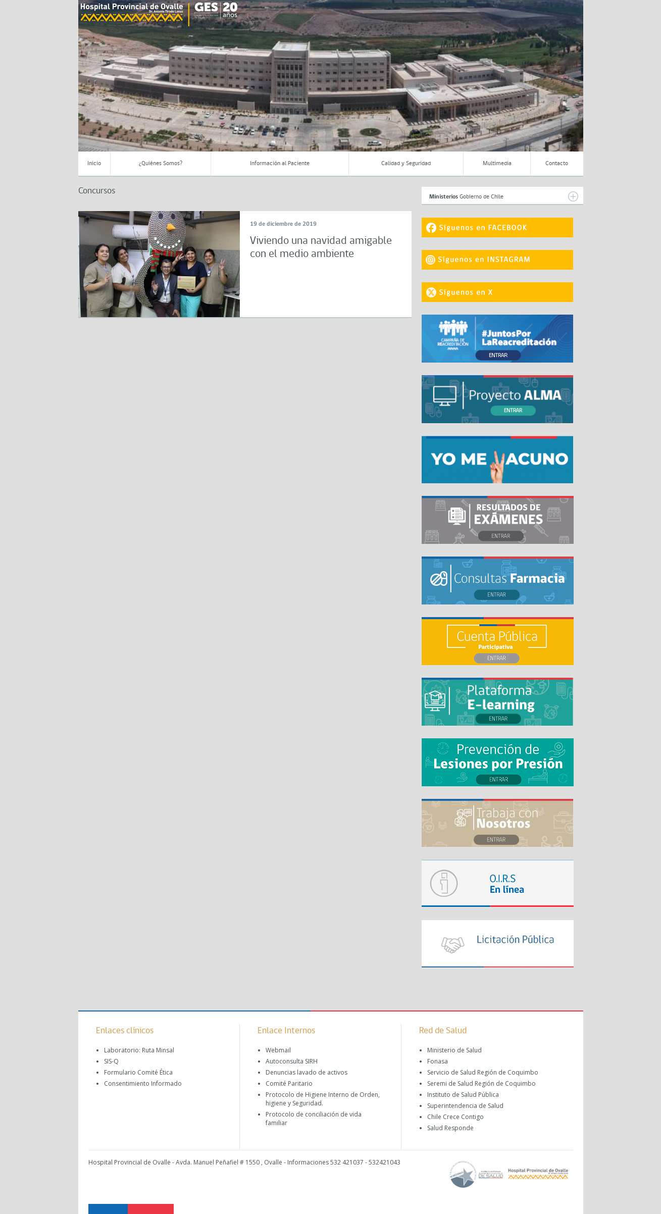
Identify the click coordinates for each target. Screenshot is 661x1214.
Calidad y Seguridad (406, 164)
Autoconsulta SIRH (292, 1061)
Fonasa (437, 1061)
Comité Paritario (289, 1083)
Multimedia (497, 164)
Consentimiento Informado (143, 1083)
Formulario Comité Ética (138, 1072)
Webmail (278, 1050)
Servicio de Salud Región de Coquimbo (482, 1072)
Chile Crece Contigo (455, 1116)
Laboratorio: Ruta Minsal (139, 1050)
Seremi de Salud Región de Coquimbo (481, 1083)
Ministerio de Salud (454, 1050)
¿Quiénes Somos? (160, 164)
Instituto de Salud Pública (463, 1094)
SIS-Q (111, 1061)
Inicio (94, 164)
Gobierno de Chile (503, 196)
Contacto (556, 164)
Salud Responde (450, 1128)
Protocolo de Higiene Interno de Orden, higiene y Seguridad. (323, 1098)
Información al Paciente (280, 164)
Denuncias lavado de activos (306, 1072)
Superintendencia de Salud (465, 1105)
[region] (330, 83)
